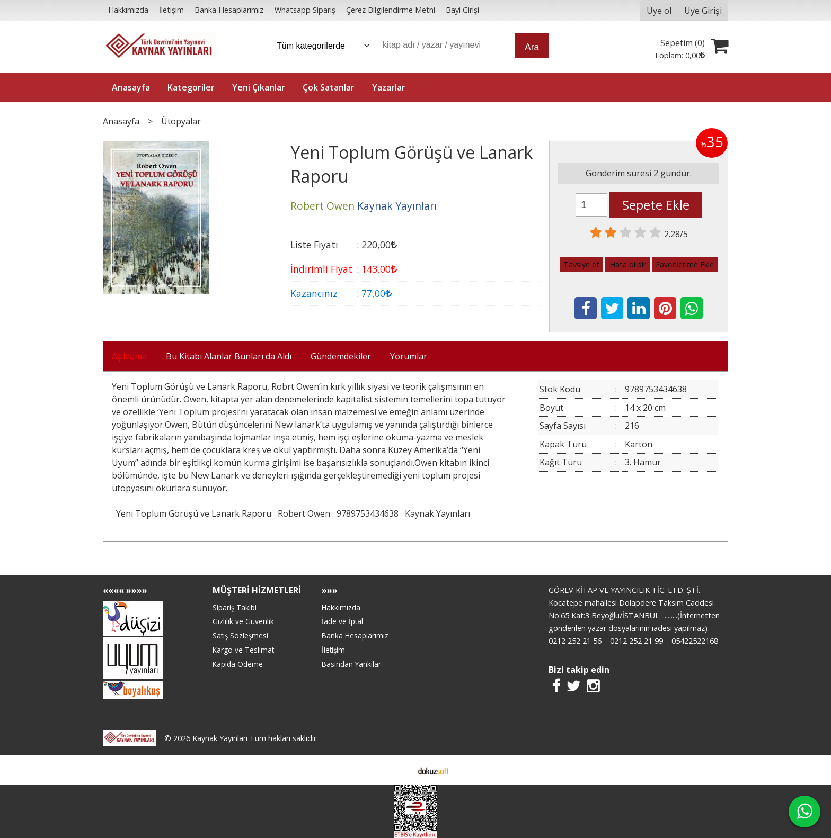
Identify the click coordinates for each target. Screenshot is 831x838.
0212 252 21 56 (575, 641)
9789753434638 (368, 513)
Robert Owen (304, 513)
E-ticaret (398, 770)
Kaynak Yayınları (437, 513)
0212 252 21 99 (636, 641)
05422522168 (694, 641)
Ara (532, 47)
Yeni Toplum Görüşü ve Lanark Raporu (193, 513)
